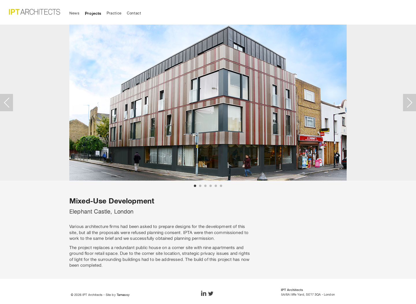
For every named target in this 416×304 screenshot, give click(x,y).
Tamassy (123, 294)
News (74, 13)
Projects (93, 13)
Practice (114, 13)
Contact (134, 13)
